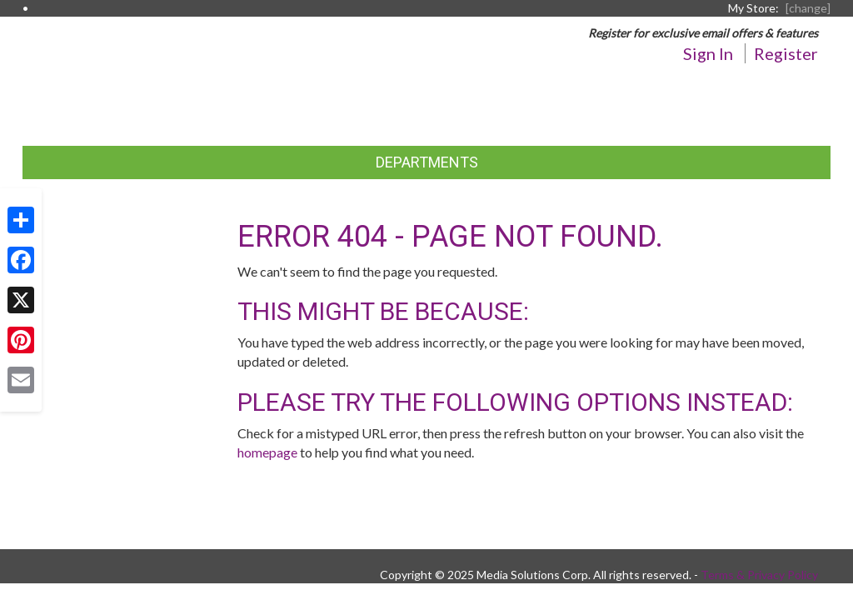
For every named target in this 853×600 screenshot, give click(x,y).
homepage (267, 452)
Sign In (708, 53)
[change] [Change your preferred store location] (808, 8)
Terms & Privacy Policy (759, 575)
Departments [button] (427, 162)
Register (786, 53)
